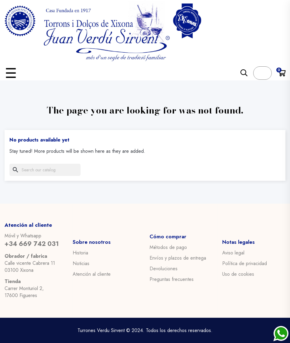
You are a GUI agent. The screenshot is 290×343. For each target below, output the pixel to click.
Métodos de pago (168, 247)
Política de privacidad (244, 263)
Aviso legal (233, 252)
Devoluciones (164, 268)
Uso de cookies (238, 274)
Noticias (81, 263)
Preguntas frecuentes (172, 279)
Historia (80, 252)
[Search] (45, 170)
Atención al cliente (92, 274)
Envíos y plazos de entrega (178, 258)
